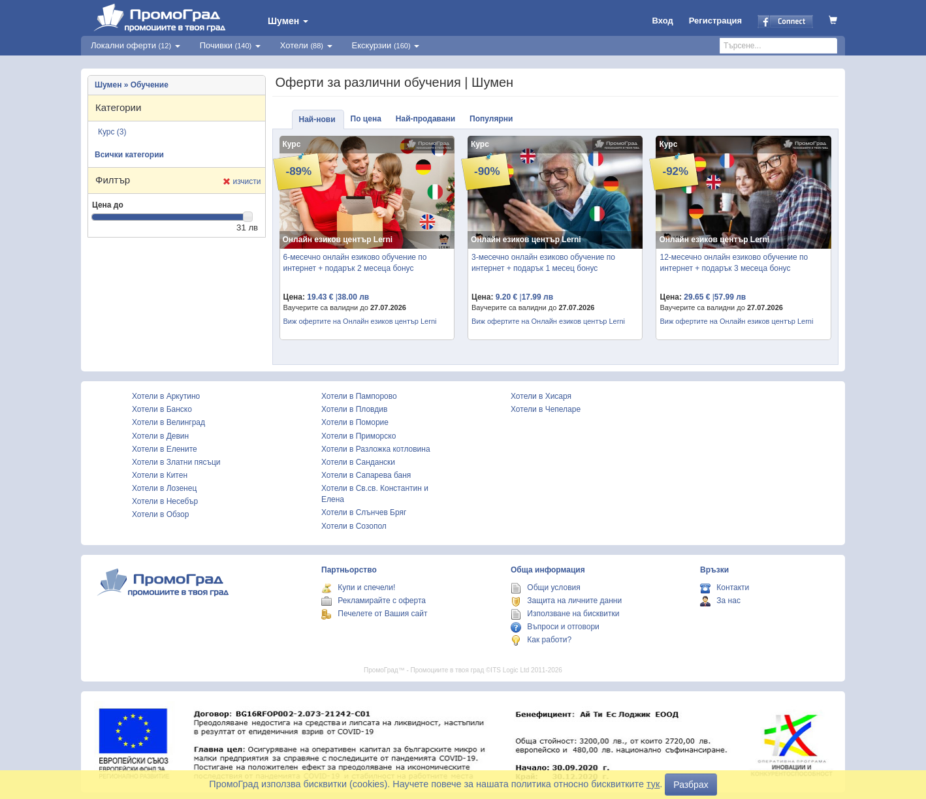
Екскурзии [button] (386, 45)
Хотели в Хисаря (541, 396)
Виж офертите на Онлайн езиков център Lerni (360, 321)
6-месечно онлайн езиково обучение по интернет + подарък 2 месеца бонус (355, 263)
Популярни (491, 118)
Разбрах (690, 784)
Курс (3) (112, 131)
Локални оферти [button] (135, 45)
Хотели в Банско (162, 409)
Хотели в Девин (160, 436)
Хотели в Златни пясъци (176, 462)
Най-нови (317, 119)
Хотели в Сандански (358, 462)
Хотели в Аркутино (166, 396)
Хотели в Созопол (354, 526)
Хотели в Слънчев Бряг (363, 512)
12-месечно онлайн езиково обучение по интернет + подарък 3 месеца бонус (734, 263)
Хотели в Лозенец (164, 488)
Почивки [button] (230, 45)
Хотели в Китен (159, 475)
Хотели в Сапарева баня (366, 475)
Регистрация (715, 20)
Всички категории (129, 154)
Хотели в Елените (164, 449)
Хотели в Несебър (165, 501)
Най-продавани (425, 118)
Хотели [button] (306, 45)
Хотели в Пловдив (354, 409)
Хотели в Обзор (160, 514)
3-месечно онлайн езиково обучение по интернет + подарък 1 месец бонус (543, 263)
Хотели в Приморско (358, 436)
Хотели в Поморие (355, 422)
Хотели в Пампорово (359, 396)
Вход (662, 20)
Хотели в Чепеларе (546, 409)
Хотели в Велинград (168, 422)
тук (653, 784)
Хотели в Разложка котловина (375, 449)
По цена (366, 118)
